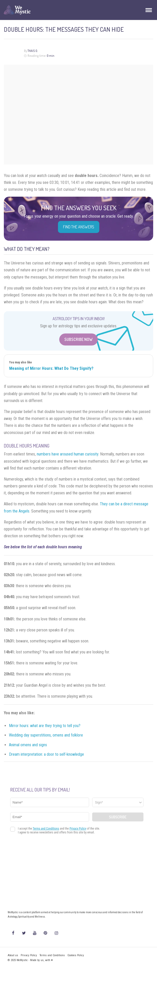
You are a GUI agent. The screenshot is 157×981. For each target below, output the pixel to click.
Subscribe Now (78, 339)
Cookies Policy (75, 955)
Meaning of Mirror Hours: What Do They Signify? (51, 368)
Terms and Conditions (52, 955)
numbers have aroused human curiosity (67, 454)
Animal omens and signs (28, 744)
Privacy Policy (29, 955)
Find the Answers (78, 226)
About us (13, 955)
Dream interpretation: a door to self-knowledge (46, 754)
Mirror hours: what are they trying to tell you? (44, 725)
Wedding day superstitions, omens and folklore (46, 735)
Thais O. (33, 51)
